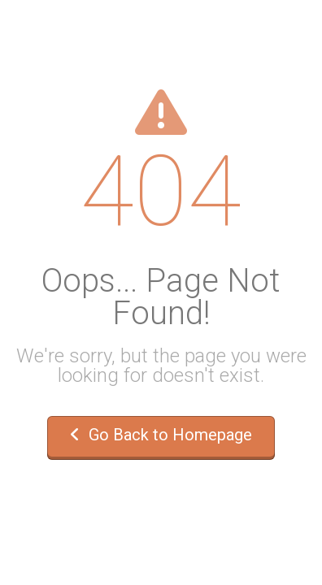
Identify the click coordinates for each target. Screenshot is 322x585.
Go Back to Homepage (161, 434)
